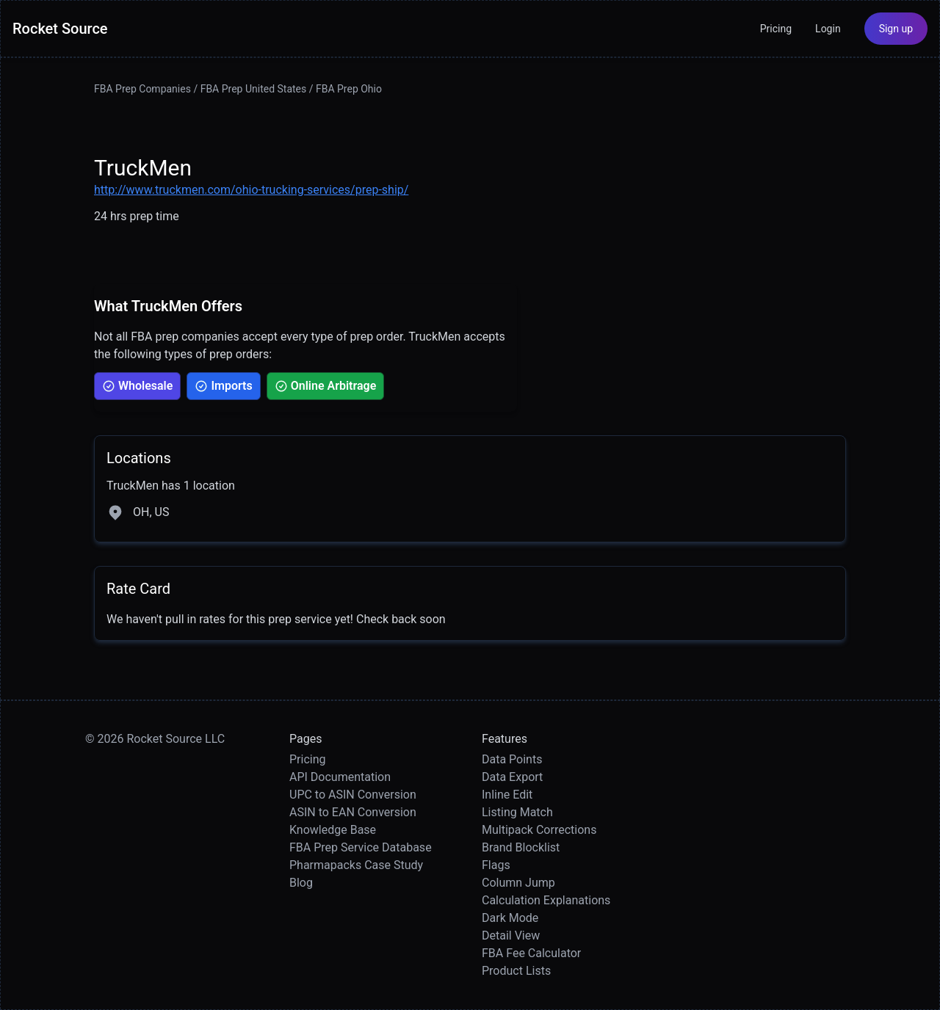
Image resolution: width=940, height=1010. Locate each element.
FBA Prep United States (253, 89)
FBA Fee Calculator (531, 953)
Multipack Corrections (539, 830)
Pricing (776, 28)
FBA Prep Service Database (360, 847)
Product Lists (516, 971)
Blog (301, 883)
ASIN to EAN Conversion (352, 812)
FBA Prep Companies (142, 89)
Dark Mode (510, 918)
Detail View (511, 935)
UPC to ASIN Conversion (352, 795)
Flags (496, 865)
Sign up (896, 28)
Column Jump (518, 883)
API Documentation (340, 777)
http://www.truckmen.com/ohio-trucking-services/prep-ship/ (251, 190)
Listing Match (517, 812)
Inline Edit (507, 795)
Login (828, 28)
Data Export (512, 777)
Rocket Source (60, 28)
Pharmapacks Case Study (356, 865)
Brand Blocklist (521, 847)
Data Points (512, 759)
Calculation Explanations (546, 900)
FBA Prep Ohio (349, 89)
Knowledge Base (332, 830)
